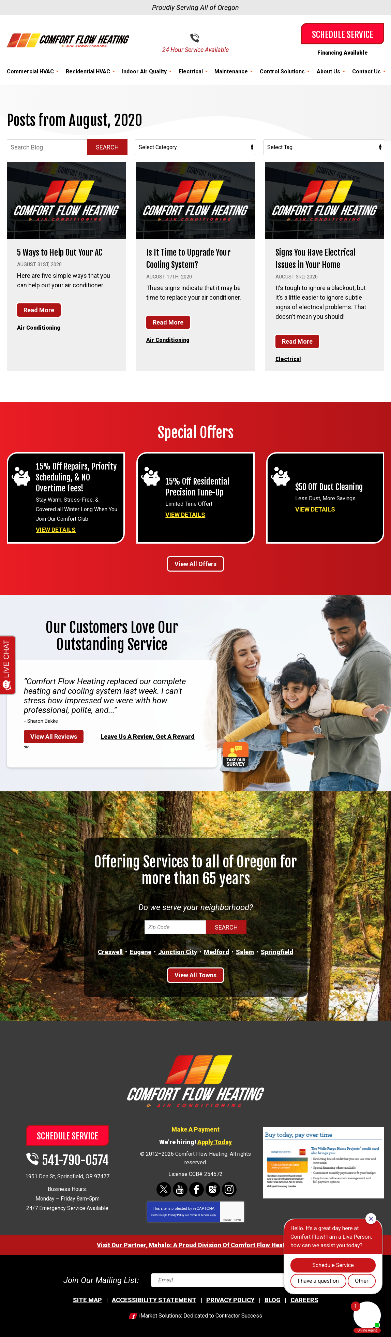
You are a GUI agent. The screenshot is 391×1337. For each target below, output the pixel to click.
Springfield (277, 950)
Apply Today (214, 1141)
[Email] (238, 1279)
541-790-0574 (200, 38)
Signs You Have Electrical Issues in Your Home (324, 257)
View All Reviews (53, 735)
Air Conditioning (41, 339)
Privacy (227, 1219)
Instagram (229, 1188)
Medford (216, 950)
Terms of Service (199, 1214)
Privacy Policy (176, 1214)
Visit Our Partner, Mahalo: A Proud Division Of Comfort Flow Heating (195, 1244)
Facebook (196, 1188)
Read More (39, 321)
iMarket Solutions (160, 1315)
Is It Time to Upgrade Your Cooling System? (188, 257)
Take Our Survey (236, 753)
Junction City (177, 950)
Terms (237, 1219)
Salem (245, 950)
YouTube (180, 1188)
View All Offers (195, 562)
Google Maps (213, 1188)
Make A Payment (195, 1128)
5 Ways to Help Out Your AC (64, 257)
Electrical (289, 358)
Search (107, 146)
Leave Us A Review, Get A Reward (148, 735)
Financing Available (343, 52)
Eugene (140, 950)
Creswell (110, 950)
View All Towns (195, 974)
